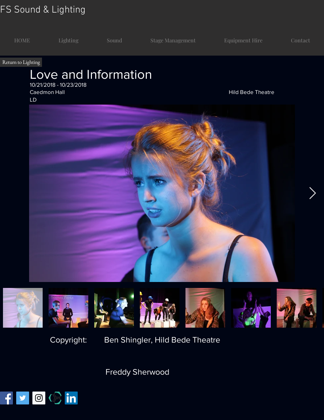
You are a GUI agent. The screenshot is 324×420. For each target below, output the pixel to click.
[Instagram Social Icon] (38, 398)
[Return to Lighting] (21, 62)
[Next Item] (312, 193)
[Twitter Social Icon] (22, 398)
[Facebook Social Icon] (6, 398)
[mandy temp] (55, 398)
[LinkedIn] (71, 398)
